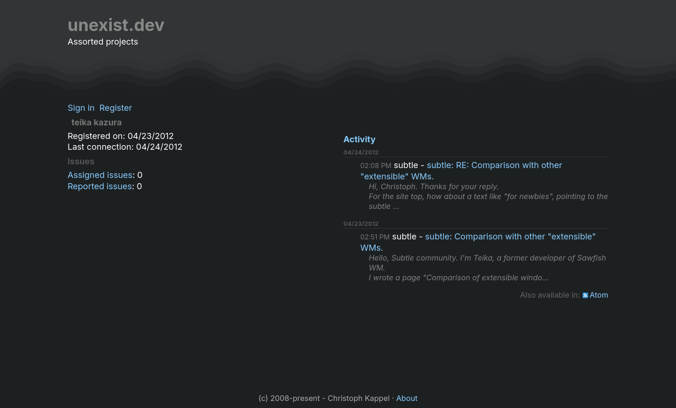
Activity (360, 139)
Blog (502, 25)
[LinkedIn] (589, 25)
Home (476, 25)
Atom (599, 295)
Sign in (81, 108)
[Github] (602, 25)
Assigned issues (100, 175)
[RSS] (575, 25)
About (407, 398)
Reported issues (100, 186)
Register (116, 108)
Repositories (541, 25)
